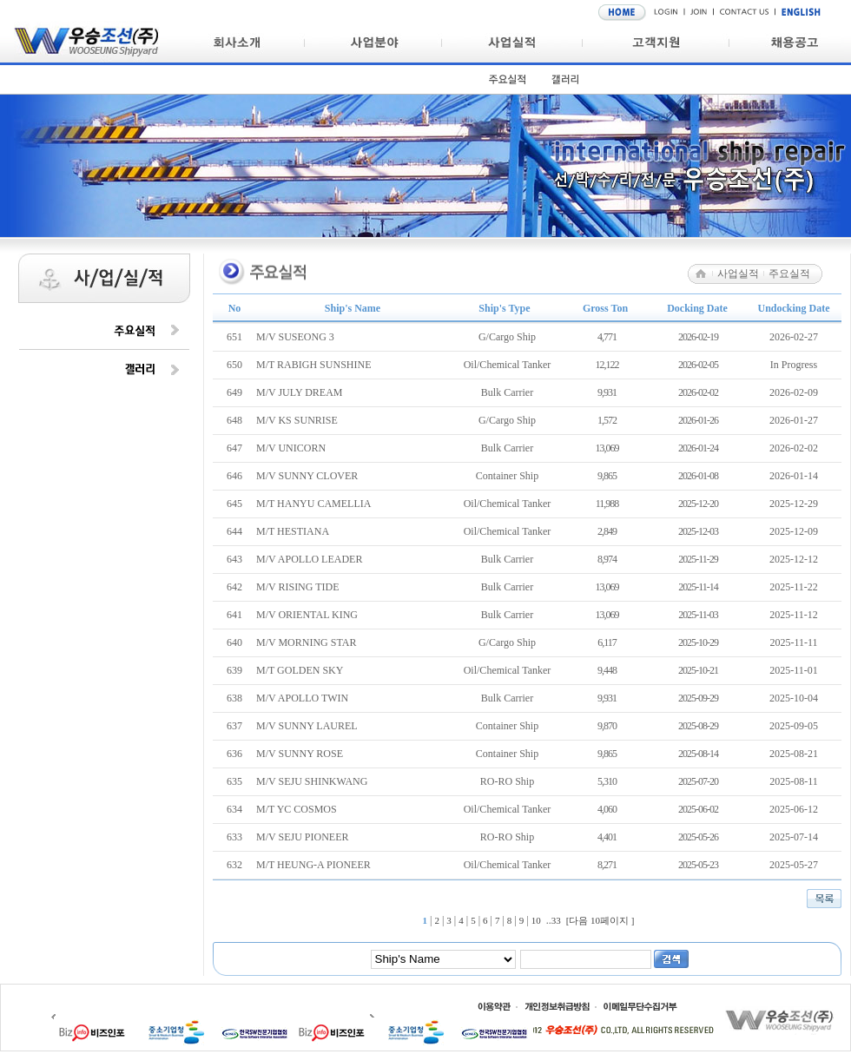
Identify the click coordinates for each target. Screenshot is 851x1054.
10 (536, 920)
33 (556, 920)
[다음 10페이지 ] (600, 920)
